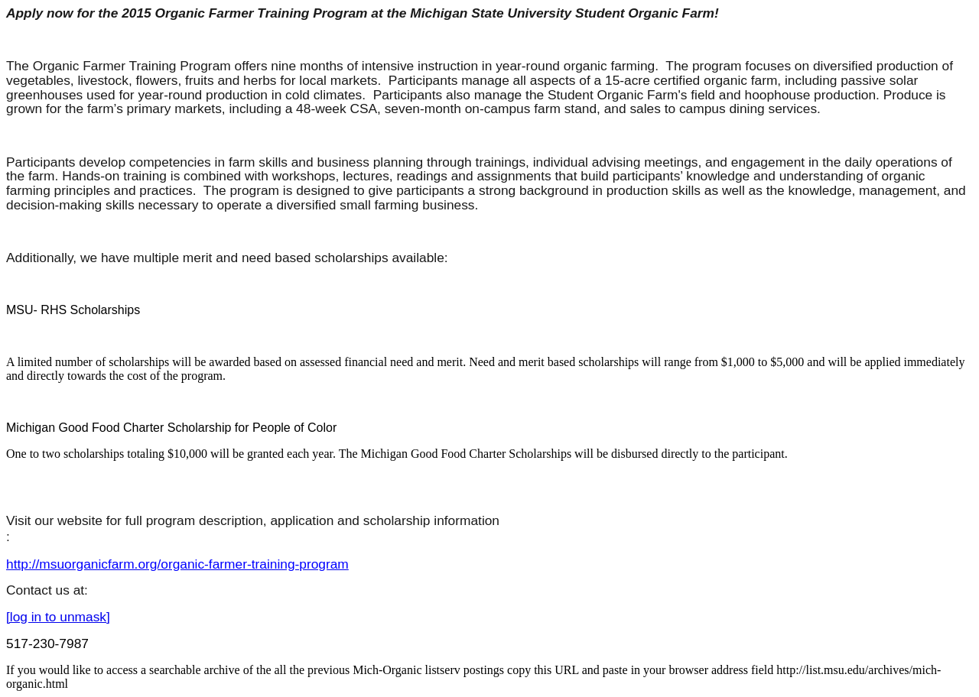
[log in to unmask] (58, 616)
